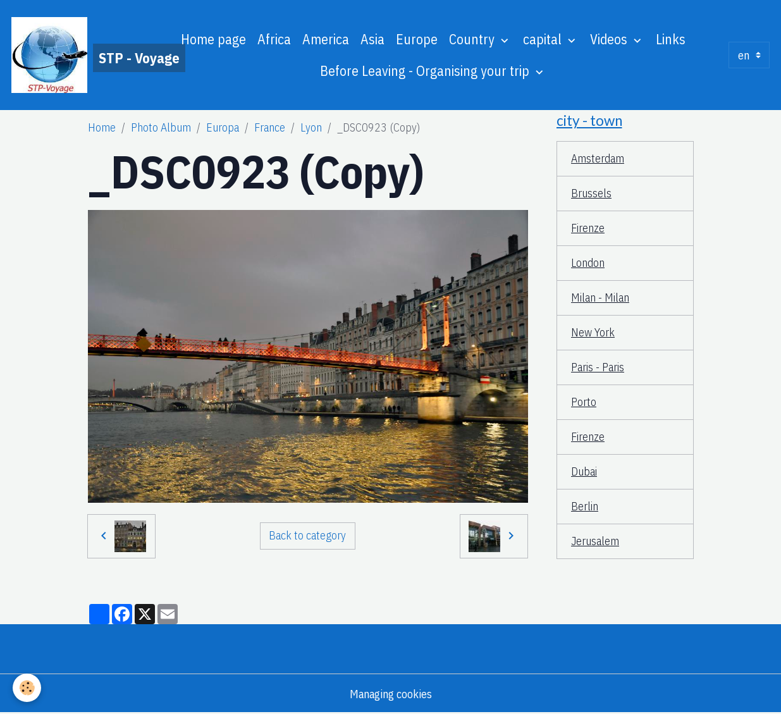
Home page (213, 39)
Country (473, 39)
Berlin (584, 506)
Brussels (591, 193)
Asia (372, 39)
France (269, 127)
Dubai (584, 471)
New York (593, 332)
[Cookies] (27, 688)
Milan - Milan (600, 297)
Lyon (311, 127)
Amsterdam (597, 158)
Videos (610, 39)
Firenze (588, 228)
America (325, 39)
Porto (583, 402)
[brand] (77, 55)
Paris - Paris (597, 367)
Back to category (307, 535)
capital (544, 39)
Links (671, 39)
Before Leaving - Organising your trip (426, 71)
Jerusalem (595, 541)
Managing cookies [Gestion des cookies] (391, 694)
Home (102, 127)
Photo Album (161, 127)
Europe (417, 39)
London (588, 262)
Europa (222, 127)
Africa (274, 39)
